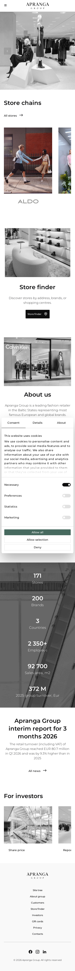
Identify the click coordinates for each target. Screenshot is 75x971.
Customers (37, 902)
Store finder (38, 314)
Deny (37, 547)
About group (37, 896)
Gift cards (37, 921)
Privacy (37, 927)
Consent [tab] (13, 422)
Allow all (37, 532)
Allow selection (37, 539)
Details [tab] (38, 422)
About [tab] (61, 422)
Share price (17, 850)
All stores (13, 115)
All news (38, 770)
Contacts (37, 933)
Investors (37, 915)
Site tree (37, 890)
